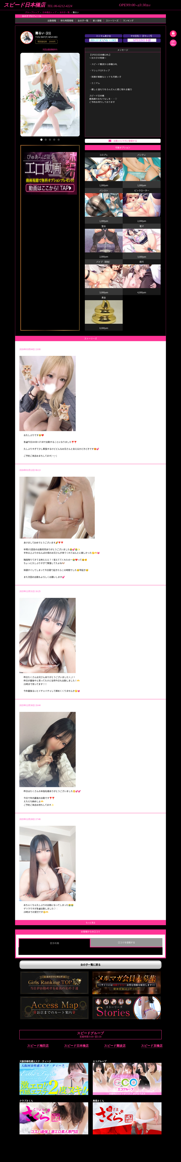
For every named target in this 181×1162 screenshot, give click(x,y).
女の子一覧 (65, 12)
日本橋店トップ (49, 12)
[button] (41, 140)
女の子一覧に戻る (90, 965)
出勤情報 (52, 20)
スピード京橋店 (152, 1045)
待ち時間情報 (66, 20)
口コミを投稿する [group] (126, 942)
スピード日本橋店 (24, 5)
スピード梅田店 (38, 1045)
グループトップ (32, 12)
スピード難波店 (115, 1045)
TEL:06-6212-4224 (59, 6)
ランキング (128, 20)
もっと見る (90, 922)
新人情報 (97, 20)
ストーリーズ (112, 20)
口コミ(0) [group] (54, 943)
